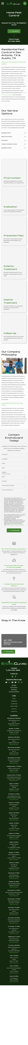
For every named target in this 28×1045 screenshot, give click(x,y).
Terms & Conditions (19, 524)
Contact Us (14, 711)
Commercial (14, 703)
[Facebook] (15, 676)
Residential (14, 701)
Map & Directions (14, 725)
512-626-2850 (14, 41)
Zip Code (4, 481)
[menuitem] (14, 685)
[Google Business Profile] (12, 676)
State (3, 476)
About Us (14, 709)
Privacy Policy (9, 524)
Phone (3, 463)
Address (4, 472)
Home (14, 698)
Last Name (4, 459)
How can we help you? (7, 490)
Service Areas (14, 706)
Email (3, 468)
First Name (4, 454)
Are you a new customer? (8, 485)
